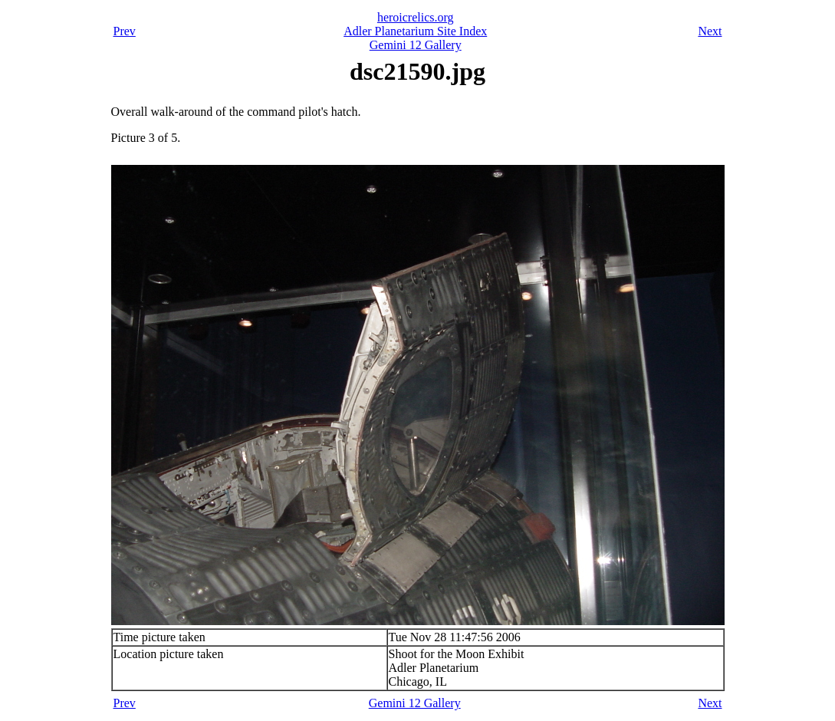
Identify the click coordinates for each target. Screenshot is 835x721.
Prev (124, 31)
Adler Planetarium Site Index (415, 31)
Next (710, 31)
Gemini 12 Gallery (416, 44)
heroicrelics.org (415, 17)
